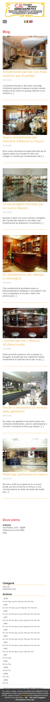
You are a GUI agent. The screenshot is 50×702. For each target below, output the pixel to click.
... (12, 93)
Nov (6, 608)
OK (26, 697)
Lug (13, 601)
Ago (9, 601)
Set (6, 601)
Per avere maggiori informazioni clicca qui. (30, 699)
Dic (4, 608)
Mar (25, 601)
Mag (19, 601)
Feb (29, 601)
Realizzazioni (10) (9, 589)
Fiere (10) (6, 587)
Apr (22, 601)
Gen (32, 601)
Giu (16, 601)
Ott (4, 601)
